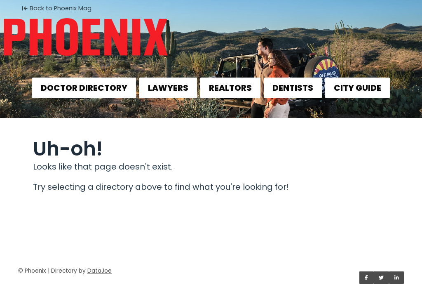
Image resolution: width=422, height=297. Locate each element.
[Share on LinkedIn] (396, 277)
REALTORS (230, 88)
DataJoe (99, 271)
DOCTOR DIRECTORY (84, 88)
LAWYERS (168, 88)
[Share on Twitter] (381, 277)
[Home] (211, 31)
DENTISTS (292, 88)
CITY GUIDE (357, 88)
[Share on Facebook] (366, 277)
